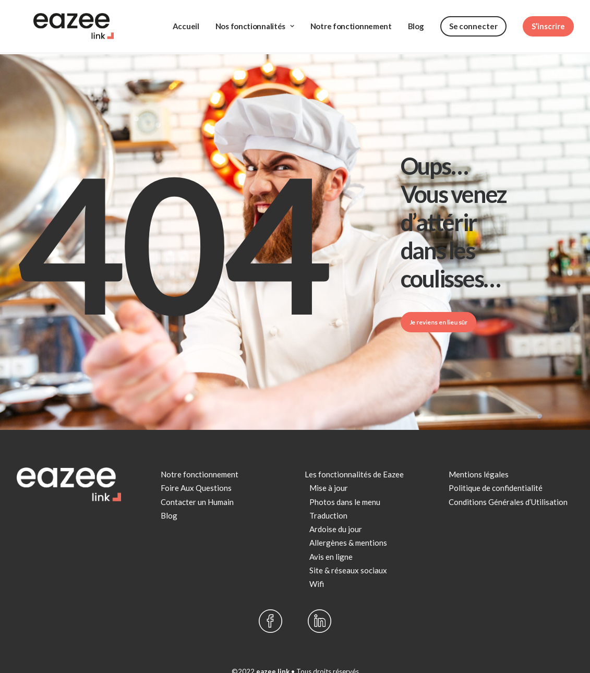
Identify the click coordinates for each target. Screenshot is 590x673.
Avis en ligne (331, 538)
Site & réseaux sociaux (348, 551)
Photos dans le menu (344, 483)
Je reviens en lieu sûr (439, 303)
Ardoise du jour (335, 510)
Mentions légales (479, 455)
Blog (416, 17)
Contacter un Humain (197, 483)
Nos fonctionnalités (254, 17)
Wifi (316, 565)
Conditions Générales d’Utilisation (508, 483)
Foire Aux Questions (196, 469)
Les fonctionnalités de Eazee (354, 455)
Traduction (328, 496)
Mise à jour (328, 469)
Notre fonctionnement (351, 17)
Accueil (186, 17)
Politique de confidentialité (496, 469)
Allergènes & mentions (348, 523)
